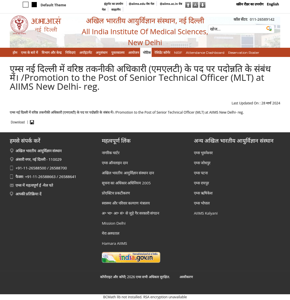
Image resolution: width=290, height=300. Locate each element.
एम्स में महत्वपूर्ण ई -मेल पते (34, 185)
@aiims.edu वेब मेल (141, 4)
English (273, 4)
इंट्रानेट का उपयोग (114, 4)
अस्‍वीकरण (186, 276)
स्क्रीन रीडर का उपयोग (250, 4)
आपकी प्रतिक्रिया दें (28, 193)
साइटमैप (116, 9)
